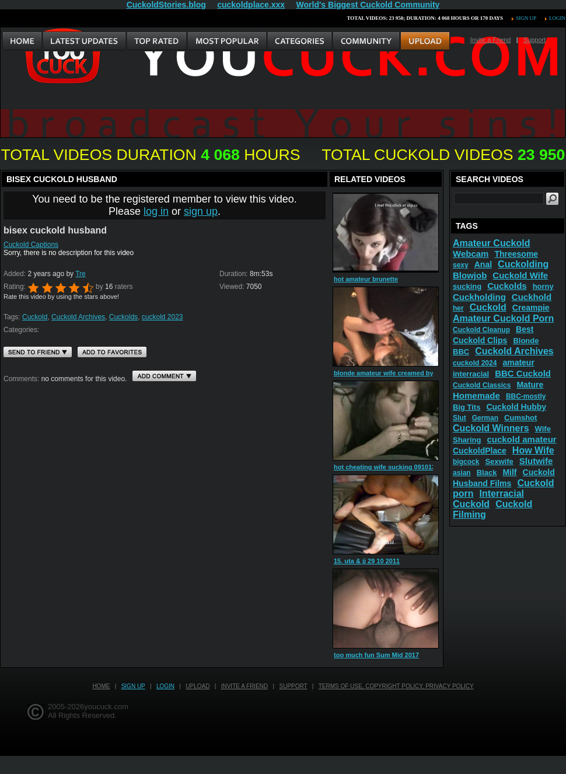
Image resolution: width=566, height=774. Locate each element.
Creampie (531, 307)
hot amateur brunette (366, 279)
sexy (461, 265)
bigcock (466, 462)
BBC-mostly (526, 396)
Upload (197, 686)
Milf (509, 472)
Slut (459, 418)
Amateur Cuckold (491, 243)
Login (557, 18)
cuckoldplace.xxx (251, 4)
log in (156, 211)
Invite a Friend (490, 39)
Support (534, 39)
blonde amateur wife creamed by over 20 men (403, 372)
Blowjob (470, 275)
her (458, 308)
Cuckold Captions (31, 244)
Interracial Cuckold (488, 499)
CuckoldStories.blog (166, 4)
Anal (483, 264)
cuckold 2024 (475, 363)
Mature (529, 384)
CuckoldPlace (479, 450)
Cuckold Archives (78, 317)
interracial (471, 373)
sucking (467, 286)
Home (101, 686)
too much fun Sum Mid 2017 (376, 654)
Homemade (476, 395)
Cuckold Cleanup (481, 330)
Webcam (470, 254)
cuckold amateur (521, 439)
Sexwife (499, 461)
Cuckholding (479, 297)
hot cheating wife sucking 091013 (384, 466)
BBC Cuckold (523, 373)
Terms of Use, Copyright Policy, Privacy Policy (396, 686)
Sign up (526, 18)
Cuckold (34, 317)
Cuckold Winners (491, 428)
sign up (201, 211)
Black (487, 472)
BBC (461, 351)
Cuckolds (123, 317)
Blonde (526, 340)
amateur (518, 362)
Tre (80, 274)
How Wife (533, 450)
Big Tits (466, 407)
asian (462, 473)
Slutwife (536, 461)
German (485, 418)
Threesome (516, 254)
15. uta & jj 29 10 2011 (367, 560)
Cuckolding (523, 264)
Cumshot (520, 417)
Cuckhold (531, 297)
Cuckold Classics (482, 385)
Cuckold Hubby (516, 407)
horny (543, 286)
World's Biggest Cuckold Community (368, 4)
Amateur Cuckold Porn (503, 318)
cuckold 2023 (162, 317)
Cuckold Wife (520, 275)
